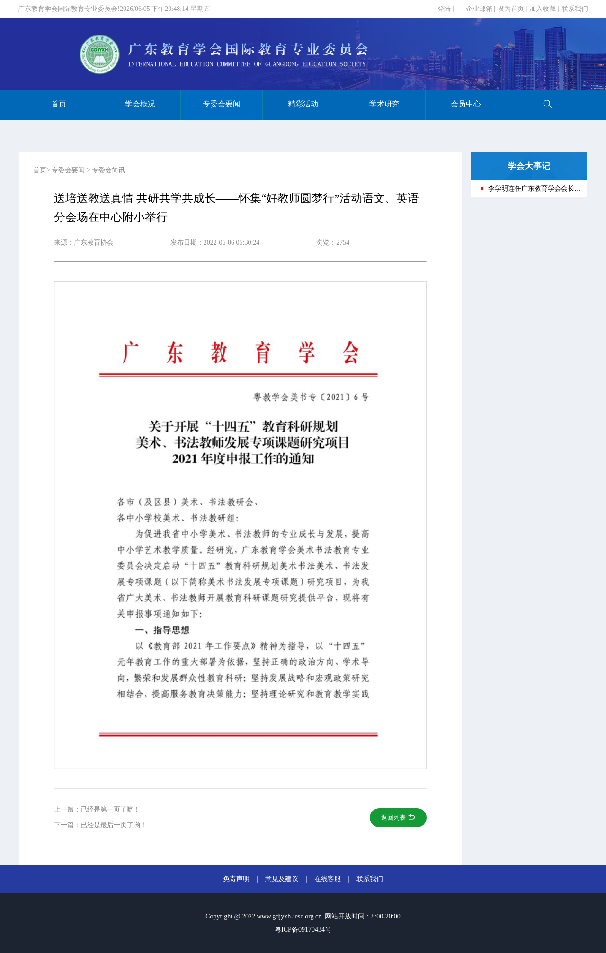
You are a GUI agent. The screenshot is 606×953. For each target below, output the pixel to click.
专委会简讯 (108, 170)
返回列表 (398, 817)
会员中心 (466, 104)
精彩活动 (303, 104)
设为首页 (511, 8)
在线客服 (327, 878)
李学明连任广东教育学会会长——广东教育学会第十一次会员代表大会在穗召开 (534, 189)
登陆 (444, 8)
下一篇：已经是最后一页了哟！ (100, 825)
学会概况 (140, 104)
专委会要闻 (222, 104)
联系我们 (574, 8)
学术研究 (384, 104)
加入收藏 (542, 8)
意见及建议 (281, 878)
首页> (41, 170)
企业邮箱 (479, 8)
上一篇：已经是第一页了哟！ (97, 809)
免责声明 (236, 878)
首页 (58, 104)
